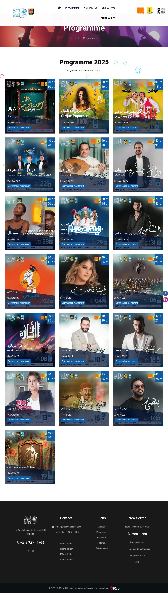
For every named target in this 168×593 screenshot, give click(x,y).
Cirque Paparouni (75, 116)
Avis (137, 562)
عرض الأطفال (71, 111)
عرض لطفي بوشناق (70, 408)
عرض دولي (123, 170)
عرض (65, 170)
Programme (72, 7)
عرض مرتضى (121, 350)
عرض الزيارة (17, 345)
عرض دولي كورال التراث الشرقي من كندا (135, 291)
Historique (102, 543)
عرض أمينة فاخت (69, 291)
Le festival (108, 7)
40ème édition (66, 554)
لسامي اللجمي (14, 350)
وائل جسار (120, 174)
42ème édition (66, 543)
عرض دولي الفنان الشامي (127, 233)
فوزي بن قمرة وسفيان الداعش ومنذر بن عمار (29, 174)
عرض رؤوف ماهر (69, 350)
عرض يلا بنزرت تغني (17, 291)
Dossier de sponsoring (139, 549)
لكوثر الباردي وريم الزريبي (127, 116)
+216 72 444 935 (32, 542)
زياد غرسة (66, 174)
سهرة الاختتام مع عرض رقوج (21, 467)
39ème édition (66, 559)
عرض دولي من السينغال (25, 233)
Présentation (102, 548)
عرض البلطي (121, 408)
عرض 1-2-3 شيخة (21, 170)
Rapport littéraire (137, 555)
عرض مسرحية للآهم (130, 111)
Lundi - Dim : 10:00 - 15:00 (67, 532)
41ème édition (66, 549)
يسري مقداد (13, 116)
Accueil (75, 38)
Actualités (91, 7)
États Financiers (137, 542)
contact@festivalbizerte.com (67, 527)
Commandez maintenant (19, 127)
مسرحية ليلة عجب (75, 224)
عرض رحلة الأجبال (21, 109)
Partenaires (108, 18)
